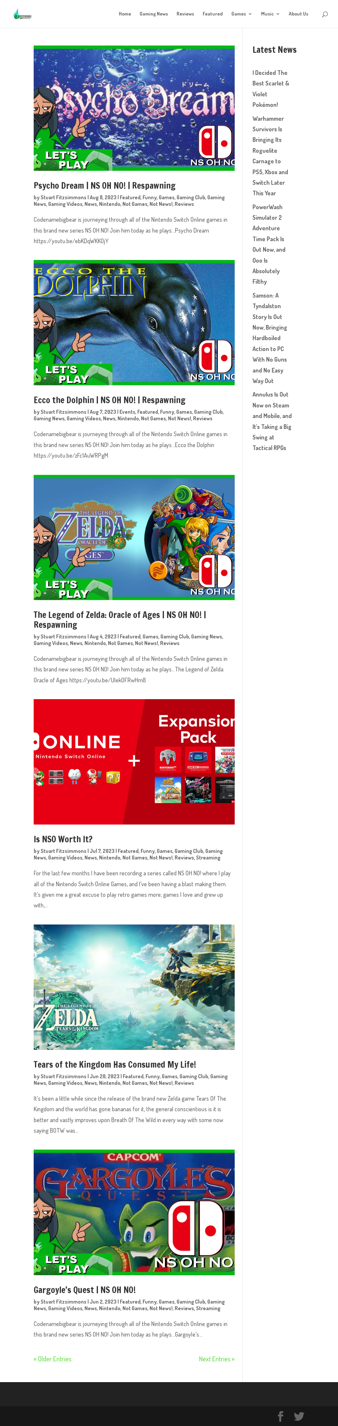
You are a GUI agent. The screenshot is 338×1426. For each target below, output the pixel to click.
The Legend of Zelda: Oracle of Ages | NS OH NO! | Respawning (120, 620)
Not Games (135, 204)
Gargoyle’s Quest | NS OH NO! (85, 1290)
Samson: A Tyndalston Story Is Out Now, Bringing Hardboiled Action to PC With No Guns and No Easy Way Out (270, 338)
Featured (213, 14)
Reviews (185, 14)
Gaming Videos (65, 204)
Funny (150, 197)
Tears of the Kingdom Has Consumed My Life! (115, 1065)
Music (267, 14)
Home (125, 14)
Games (238, 14)
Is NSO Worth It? (63, 839)
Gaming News (154, 14)
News (90, 204)
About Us (298, 14)
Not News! (161, 204)
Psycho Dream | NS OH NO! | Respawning (105, 186)
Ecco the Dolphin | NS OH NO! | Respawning (110, 400)
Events (127, 411)
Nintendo (109, 204)
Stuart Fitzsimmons (63, 197)
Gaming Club (191, 197)
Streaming (208, 857)
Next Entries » (217, 1358)
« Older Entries (52, 1358)
